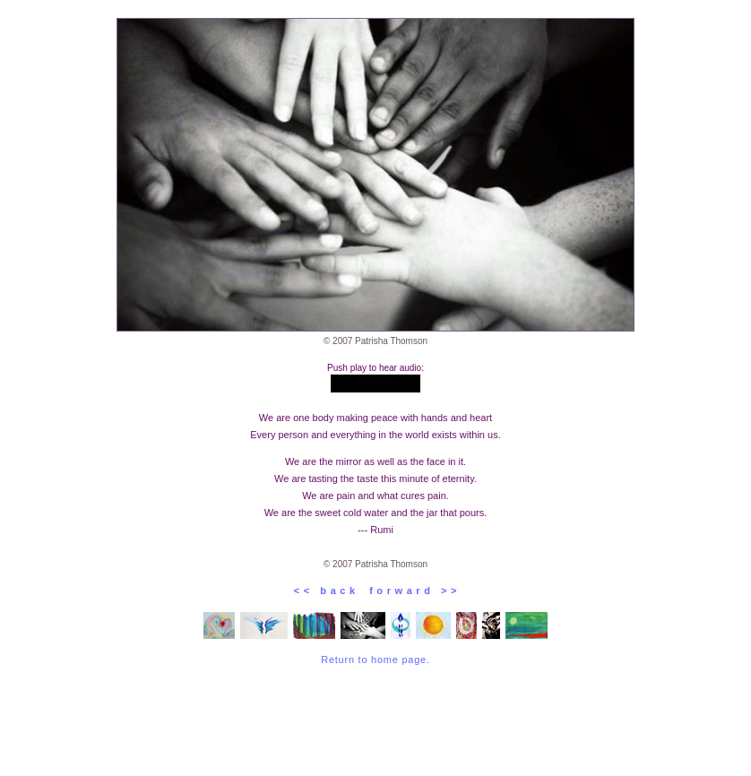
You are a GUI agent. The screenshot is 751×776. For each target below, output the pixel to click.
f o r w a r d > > (408, 590)
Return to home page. (375, 659)
